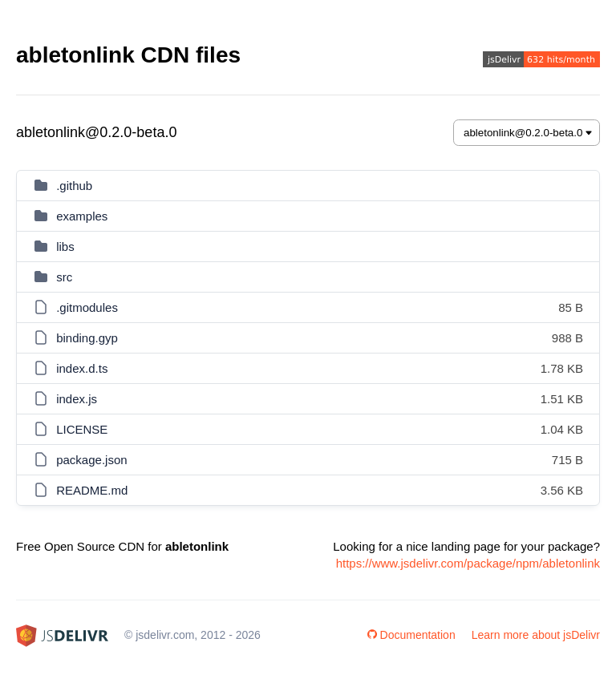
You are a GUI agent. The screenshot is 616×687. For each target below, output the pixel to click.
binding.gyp (87, 338)
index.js (76, 399)
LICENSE (81, 429)
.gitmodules (87, 307)
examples (81, 216)
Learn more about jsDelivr (536, 634)
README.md (92, 490)
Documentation (411, 634)
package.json (91, 460)
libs (65, 246)
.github (74, 185)
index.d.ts (81, 368)
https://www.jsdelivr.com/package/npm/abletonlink (468, 563)
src (64, 277)
